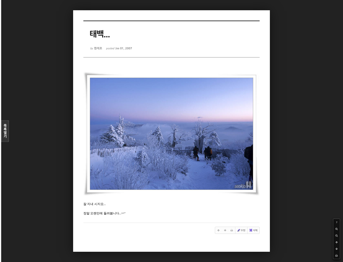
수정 (241, 230)
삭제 (253, 230)
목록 (5, 131)
